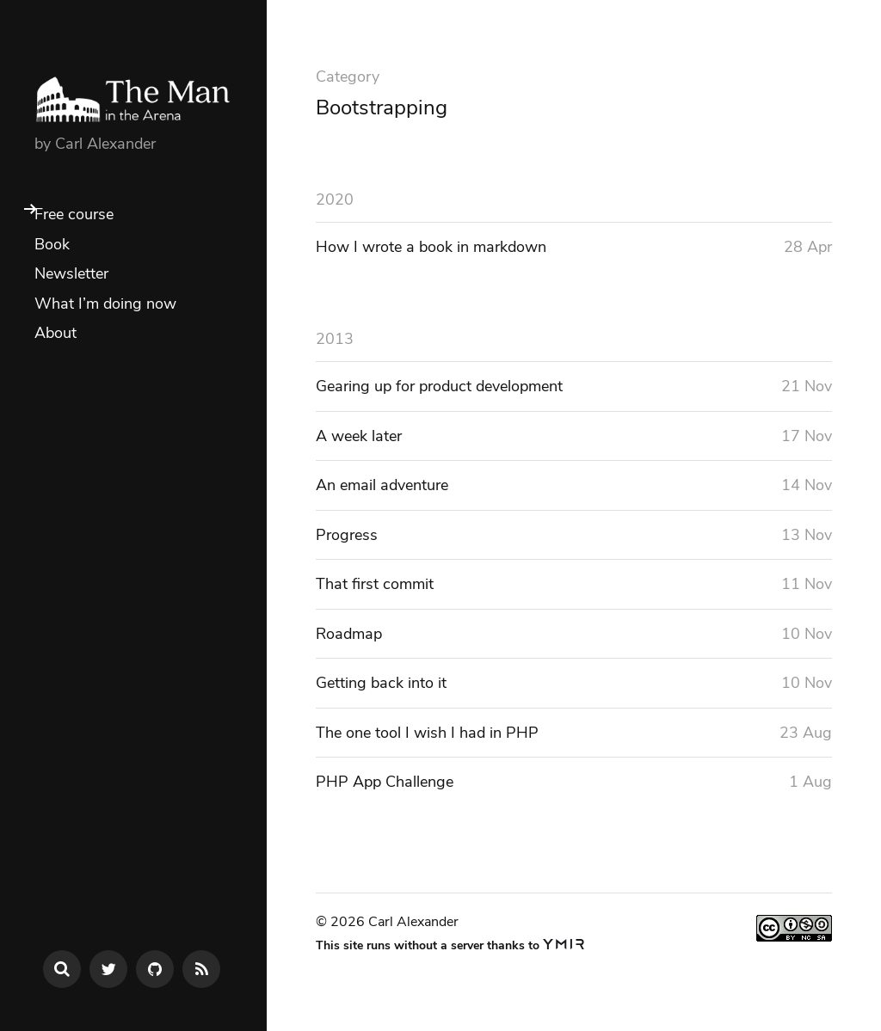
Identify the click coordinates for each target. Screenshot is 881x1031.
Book (52, 244)
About (55, 332)
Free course (74, 214)
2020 (335, 199)
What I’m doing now (105, 303)
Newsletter (71, 273)
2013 (335, 338)
